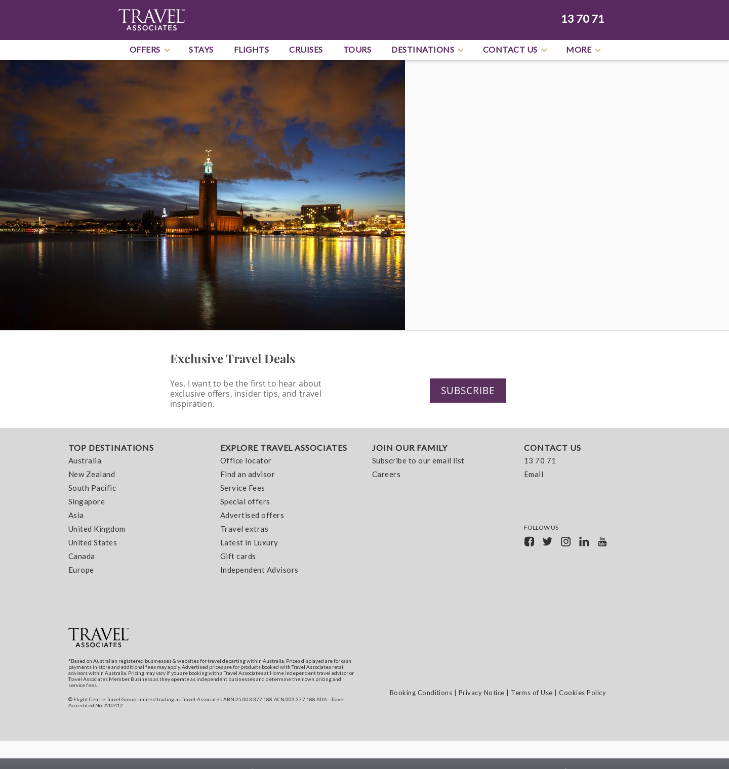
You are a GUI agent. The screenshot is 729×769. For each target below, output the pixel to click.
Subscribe (472, 390)
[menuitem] (136, 511)
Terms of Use (532, 693)
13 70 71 (582, 18)
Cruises (306, 49)
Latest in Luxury (249, 543)
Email (533, 475)
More (584, 50)
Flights (251, 49)
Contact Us (516, 50)
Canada (81, 556)
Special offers (245, 502)
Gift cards (238, 556)
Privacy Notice (482, 693)
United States (92, 543)
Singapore (86, 502)
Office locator (246, 461)
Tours (357, 49)
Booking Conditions (421, 693)
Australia (84, 461)
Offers (151, 50)
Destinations (428, 50)
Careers (386, 475)
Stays (201, 49)
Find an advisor (247, 475)
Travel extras (244, 529)
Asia (76, 515)
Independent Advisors (259, 570)
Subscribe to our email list (418, 461)
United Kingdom (97, 529)
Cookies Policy (582, 693)
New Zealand (91, 475)
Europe (81, 570)
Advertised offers (252, 515)
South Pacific (92, 488)
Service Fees (242, 488)
